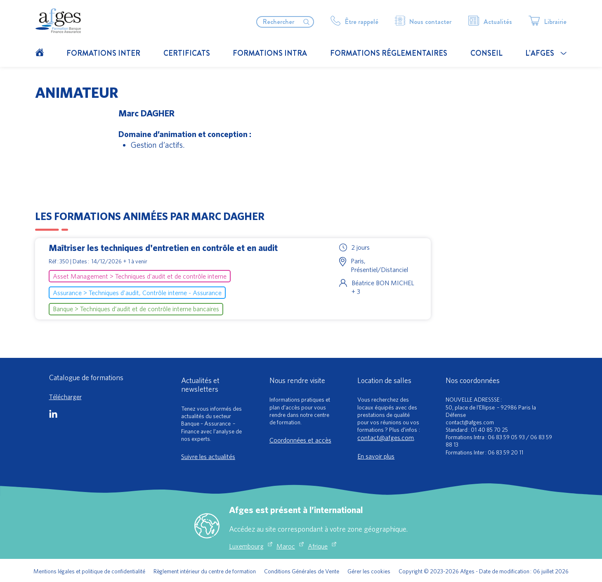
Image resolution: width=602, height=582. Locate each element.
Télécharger (65, 396)
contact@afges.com (385, 437)
